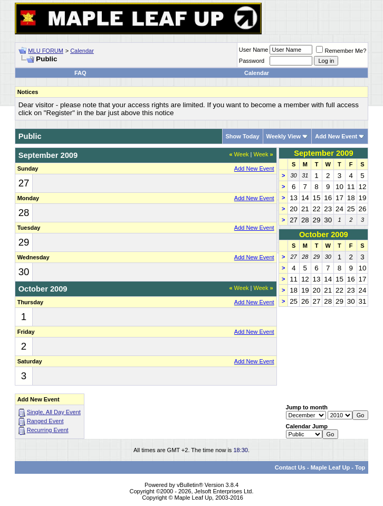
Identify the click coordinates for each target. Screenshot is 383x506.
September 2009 (323, 153)
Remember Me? (341, 51)
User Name (254, 49)
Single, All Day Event (54, 412)
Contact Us (290, 467)
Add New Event (336, 136)
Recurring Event (48, 430)
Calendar (82, 51)
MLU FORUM (45, 51)
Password (251, 61)
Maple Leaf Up (330, 467)
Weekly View (283, 136)
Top (360, 467)
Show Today (243, 136)
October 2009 (323, 234)
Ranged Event (45, 421)
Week (238, 154)
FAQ (80, 73)
